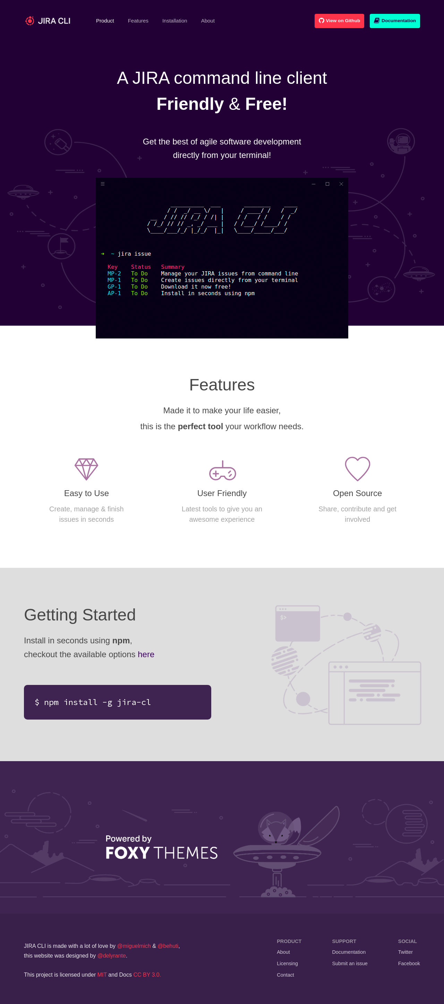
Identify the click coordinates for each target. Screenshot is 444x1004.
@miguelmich (134, 946)
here (146, 654)
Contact (285, 975)
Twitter (405, 952)
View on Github (339, 20)
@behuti (167, 946)
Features (138, 21)
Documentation (395, 20)
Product (108, 20)
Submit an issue (349, 963)
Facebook (409, 963)
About (208, 21)
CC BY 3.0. (147, 975)
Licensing (287, 963)
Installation (174, 21)
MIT (102, 975)
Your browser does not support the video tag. (222, 258)
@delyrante (111, 956)
